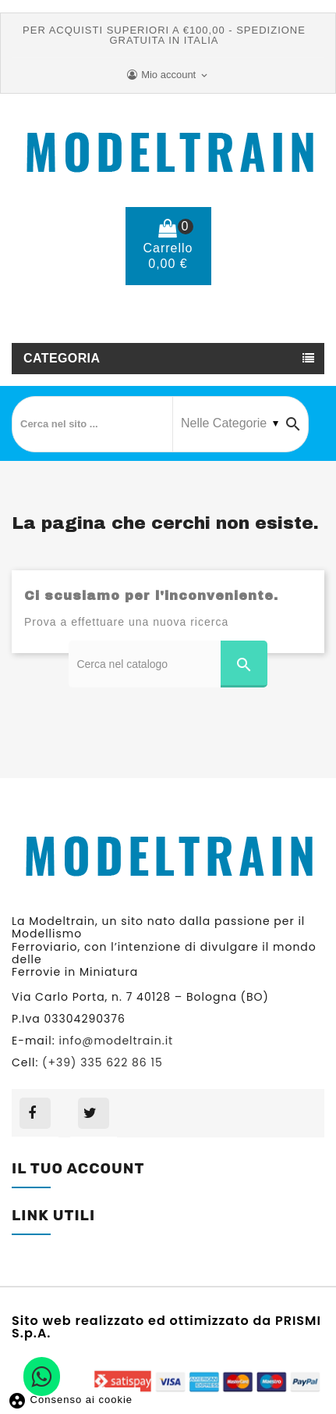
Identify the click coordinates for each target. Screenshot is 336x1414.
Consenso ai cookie (70, 1399)
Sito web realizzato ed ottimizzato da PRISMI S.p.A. (166, 1326)
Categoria (61, 358)
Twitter (93, 1113)
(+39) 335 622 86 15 (179, 326)
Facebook (35, 1113)
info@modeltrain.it (115, 1040)
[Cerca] (168, 664)
